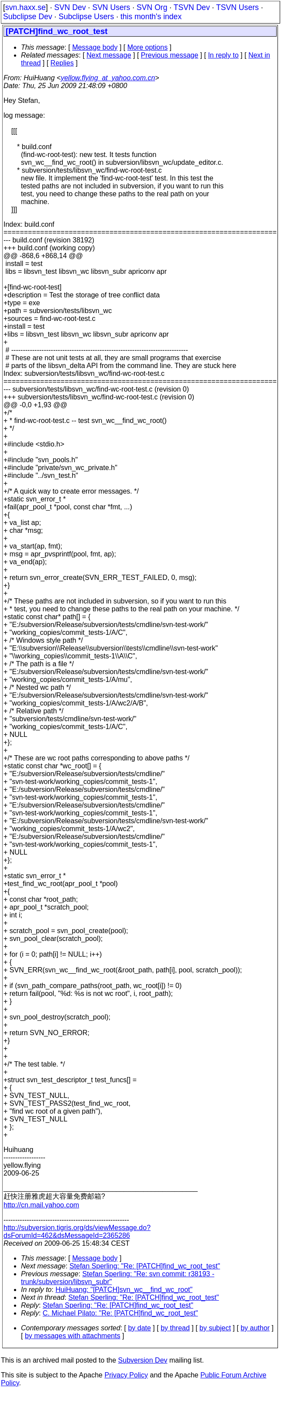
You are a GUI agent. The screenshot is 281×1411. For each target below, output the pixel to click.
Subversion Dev (143, 1360)
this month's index (151, 16)
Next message (108, 55)
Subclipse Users (86, 16)
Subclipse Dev (27, 16)
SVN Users (111, 7)
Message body (94, 47)
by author (255, 1328)
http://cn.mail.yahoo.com (41, 1205)
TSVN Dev (192, 7)
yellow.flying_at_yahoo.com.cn (108, 78)
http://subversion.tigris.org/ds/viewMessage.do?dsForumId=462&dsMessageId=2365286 (77, 1231)
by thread (175, 1328)
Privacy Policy (126, 1375)
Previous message (170, 55)
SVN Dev (70, 7)
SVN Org (152, 7)
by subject (215, 1328)
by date (139, 1328)
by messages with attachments (72, 1335)
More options (147, 47)
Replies (62, 63)
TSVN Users (237, 7)
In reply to (223, 55)
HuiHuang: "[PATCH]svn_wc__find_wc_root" (123, 1289)
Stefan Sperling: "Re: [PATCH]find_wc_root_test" (144, 1266)
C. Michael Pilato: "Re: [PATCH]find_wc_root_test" (120, 1313)
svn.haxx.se (25, 7)
